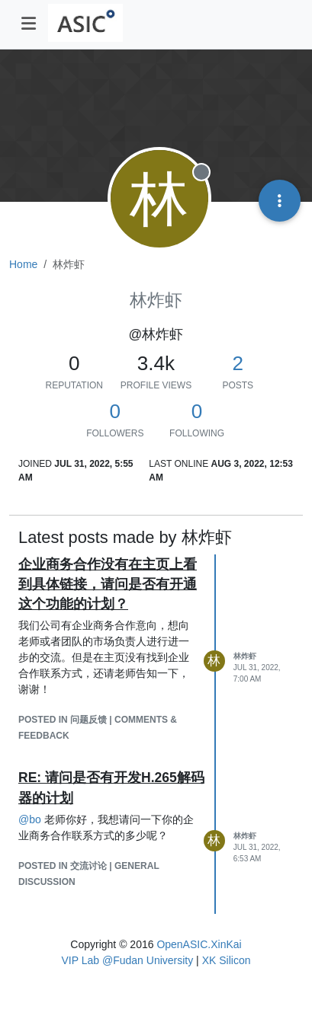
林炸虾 (244, 656)
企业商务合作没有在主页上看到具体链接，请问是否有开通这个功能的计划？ (107, 584)
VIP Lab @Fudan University (128, 960)
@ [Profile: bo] (29, 819)
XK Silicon (226, 960)
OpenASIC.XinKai (198, 944)
